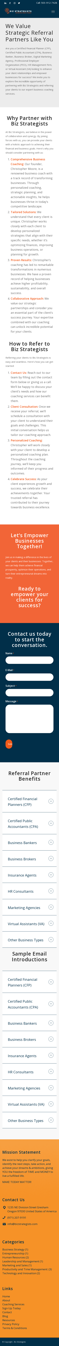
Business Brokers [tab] (30, 858)
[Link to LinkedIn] (5, 3)
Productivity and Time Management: (25, 1269)
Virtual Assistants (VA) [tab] (30, 923)
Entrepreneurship (13, 1253)
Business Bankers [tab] (30, 842)
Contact (7, 1312)
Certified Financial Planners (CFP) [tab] (30, 801)
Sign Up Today (11, 1308)
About (6, 1300)
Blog (5, 1316)
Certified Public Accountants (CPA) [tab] (30, 823)
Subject (11, 686)
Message (12, 701)
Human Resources (13, 1257)
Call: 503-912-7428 (46, 2)
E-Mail (10, 670)
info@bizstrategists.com (22, 1224)
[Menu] (53, 11)
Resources (8, 1320)
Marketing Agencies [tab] (30, 907)
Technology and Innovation (19, 1273)
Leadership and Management (20, 1261)
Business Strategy (13, 1249)
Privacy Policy (10, 1324)
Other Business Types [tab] (30, 939)
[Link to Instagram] (14, 3)
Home (6, 1296)
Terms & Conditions (14, 1328)
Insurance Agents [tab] (30, 874)
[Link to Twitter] (19, 3)
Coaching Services (13, 1304)
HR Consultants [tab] (30, 891)
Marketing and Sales (15, 1265)
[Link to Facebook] (10, 3)
